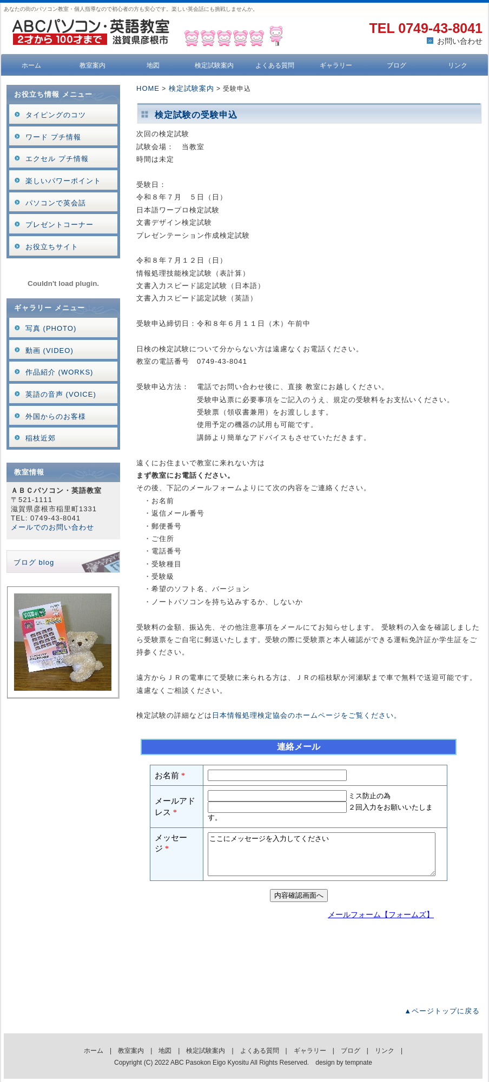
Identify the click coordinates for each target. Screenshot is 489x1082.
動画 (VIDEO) (49, 350)
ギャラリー (336, 65)
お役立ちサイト (51, 247)
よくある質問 (274, 65)
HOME (148, 88)
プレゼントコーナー (59, 225)
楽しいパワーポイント (63, 181)
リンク (457, 65)
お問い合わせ (460, 41)
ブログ (396, 65)
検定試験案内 (214, 65)
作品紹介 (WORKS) (59, 372)
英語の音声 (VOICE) (60, 394)
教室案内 (92, 65)
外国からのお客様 (55, 416)
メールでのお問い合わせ (52, 527)
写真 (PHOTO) (50, 328)
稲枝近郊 (40, 438)
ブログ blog (34, 562)
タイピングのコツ (55, 115)
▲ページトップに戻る (442, 1011)
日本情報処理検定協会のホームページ (276, 715)
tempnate (358, 1062)
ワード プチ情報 (53, 137)
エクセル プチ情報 (57, 159)
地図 (153, 65)
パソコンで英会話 (55, 203)
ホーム (31, 65)
